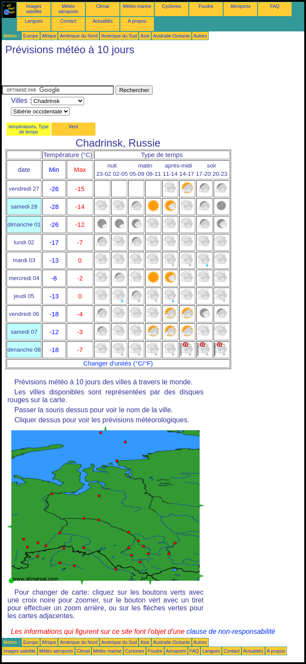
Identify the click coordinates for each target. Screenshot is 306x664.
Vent (73, 126)
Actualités (102, 21)
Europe (30, 35)
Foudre (206, 6)
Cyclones (171, 6)
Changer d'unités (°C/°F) (118, 363)
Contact (68, 21)
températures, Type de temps (29, 129)
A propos (137, 21)
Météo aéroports (68, 8)
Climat (102, 6)
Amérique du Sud (119, 35)
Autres (200, 35)
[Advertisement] (104, 72)
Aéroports (240, 6)
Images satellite (33, 8)
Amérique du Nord (78, 35)
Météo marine (137, 6)
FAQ (274, 6)
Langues (34, 21)
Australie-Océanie (171, 35)
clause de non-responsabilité (231, 631)
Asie (145, 35)
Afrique (49, 35)
